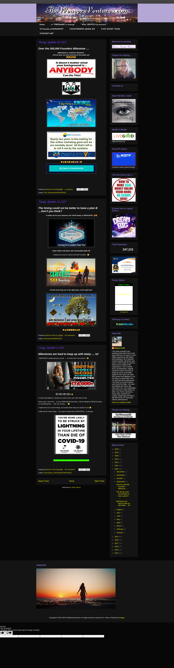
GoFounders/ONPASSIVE (57, 193)
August (119, 509)
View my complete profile (121, 402)
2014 (117, 553)
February (120, 529)
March (119, 526)
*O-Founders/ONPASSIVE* (51, 29)
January (120, 532)
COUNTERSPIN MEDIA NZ (82, 29)
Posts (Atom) (76, 487)
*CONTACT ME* (46, 34)
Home (42, 25)
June (119, 516)
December (121, 472)
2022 (117, 462)
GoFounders (48, 473)
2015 (117, 550)
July (118, 513)
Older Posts (99, 481)
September (121, 482)
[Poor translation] (9, 633)
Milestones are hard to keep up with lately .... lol (68, 354)
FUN (45, 193)
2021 (117, 466)
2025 (117, 452)
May (118, 519)
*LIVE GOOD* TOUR (110, 29)
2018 (117, 540)
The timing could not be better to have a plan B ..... (122, 495)
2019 (117, 537)
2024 (117, 456)
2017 (117, 543)
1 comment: (69, 189)
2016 (117, 546)
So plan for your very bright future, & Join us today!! (71, 460)
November (121, 475)
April (118, 523)
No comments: (70, 335)
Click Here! (124, 309)
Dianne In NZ (119, 348)
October (120, 478)
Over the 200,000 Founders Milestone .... (63, 48)
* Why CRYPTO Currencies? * (94, 25)
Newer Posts (43, 481)
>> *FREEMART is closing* (63, 25)
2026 (117, 449)
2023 (117, 459)
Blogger (122, 618)
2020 (117, 469)
